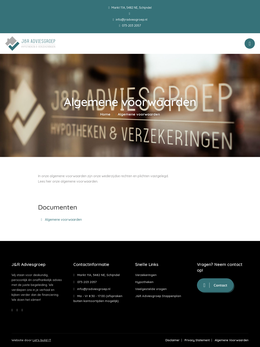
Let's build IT (42, 340)
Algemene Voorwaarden (231, 340)
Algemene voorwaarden (61, 219)
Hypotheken (144, 282)
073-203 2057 (130, 25)
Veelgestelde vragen (151, 289)
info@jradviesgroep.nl (130, 19)
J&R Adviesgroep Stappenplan (158, 296)
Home (105, 114)
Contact (215, 285)
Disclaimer (172, 340)
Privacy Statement (197, 340)
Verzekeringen (146, 275)
